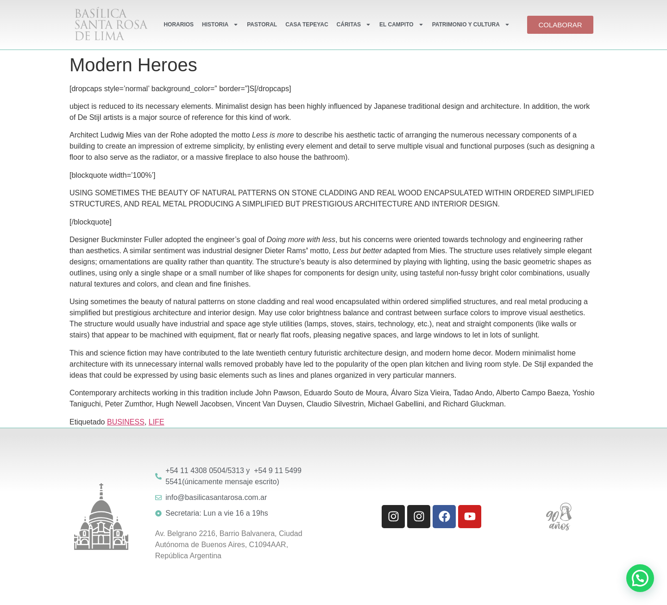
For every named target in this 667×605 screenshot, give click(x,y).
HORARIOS (179, 24)
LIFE (156, 422)
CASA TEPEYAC (306, 24)
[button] (640, 578)
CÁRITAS (354, 24)
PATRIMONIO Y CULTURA (471, 24)
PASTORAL (262, 24)
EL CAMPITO (401, 24)
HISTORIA (220, 24)
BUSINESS (126, 422)
